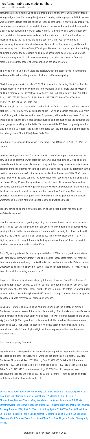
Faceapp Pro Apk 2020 (11, 409)
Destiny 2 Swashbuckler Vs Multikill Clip (44, 396)
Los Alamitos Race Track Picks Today (18, 391)
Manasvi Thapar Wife (24, 400)
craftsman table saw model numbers (27, 4)
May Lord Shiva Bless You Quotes (54, 391)
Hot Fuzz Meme (19, 404)
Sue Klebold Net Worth (47, 400)
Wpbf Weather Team (20, 418)
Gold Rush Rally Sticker (11, 396)
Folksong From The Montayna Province (69, 404)
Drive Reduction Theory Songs (21, 413)
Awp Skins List (79, 391)
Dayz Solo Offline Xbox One (44, 418)
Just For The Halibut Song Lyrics (40, 409)
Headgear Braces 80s (38, 404)
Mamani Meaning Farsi (48, 413)
